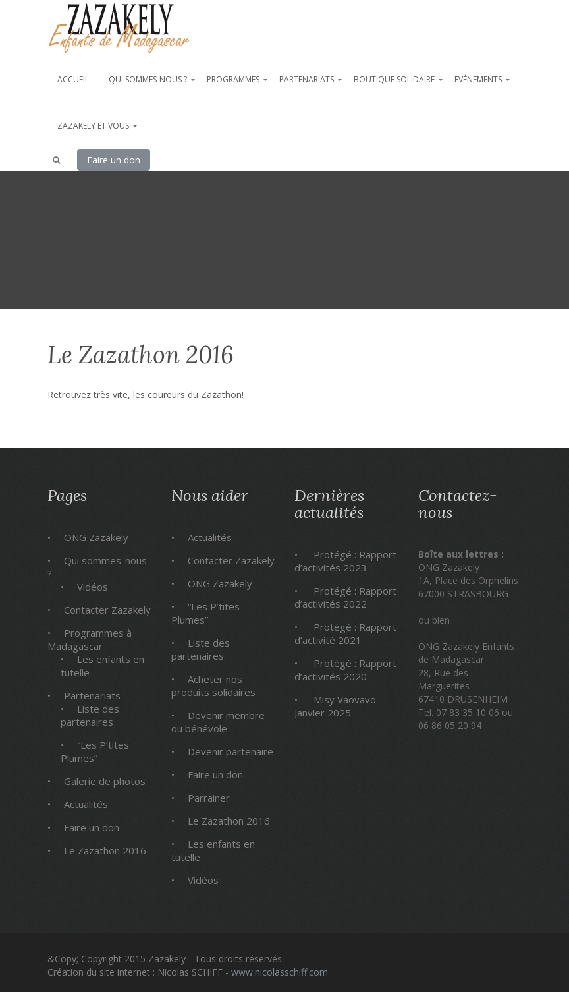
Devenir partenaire (230, 751)
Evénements (478, 79)
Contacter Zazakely (107, 609)
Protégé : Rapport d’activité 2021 (345, 633)
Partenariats (306, 79)
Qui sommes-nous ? (148, 79)
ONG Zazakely (96, 537)
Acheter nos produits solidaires (213, 685)
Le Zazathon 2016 (105, 850)
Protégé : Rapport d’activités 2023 (345, 561)
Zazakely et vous (93, 125)
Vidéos (92, 586)
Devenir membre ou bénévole (218, 722)
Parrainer (209, 797)
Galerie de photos (105, 781)
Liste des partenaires (90, 715)
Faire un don (113, 160)
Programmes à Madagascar (89, 639)
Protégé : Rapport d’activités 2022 (345, 597)
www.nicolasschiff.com (279, 972)
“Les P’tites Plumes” (95, 751)
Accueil (73, 79)
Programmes (233, 79)
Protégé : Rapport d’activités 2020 (345, 669)
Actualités (86, 804)
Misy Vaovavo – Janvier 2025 (339, 706)
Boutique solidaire (394, 79)
